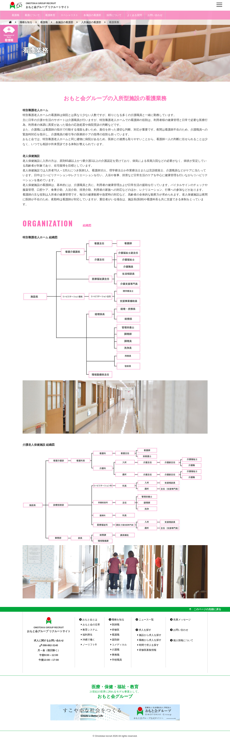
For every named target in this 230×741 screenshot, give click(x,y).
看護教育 (50, 15)
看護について (32, 15)
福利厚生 (86, 634)
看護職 (15, 15)
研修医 (115, 629)
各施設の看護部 (92, 15)
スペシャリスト (69, 15)
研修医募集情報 (146, 649)
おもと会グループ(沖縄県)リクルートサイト (16, 5)
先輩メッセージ (180, 619)
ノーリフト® (89, 644)
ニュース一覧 (145, 619)
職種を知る (116, 619)
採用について (114, 15)
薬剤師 (115, 639)
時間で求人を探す (148, 645)
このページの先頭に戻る (205, 609)
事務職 (115, 654)
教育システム (89, 629)
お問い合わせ (154, 15)
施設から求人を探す (149, 635)
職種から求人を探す (149, 640)
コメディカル (118, 644)
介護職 (115, 649)
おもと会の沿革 (90, 624)
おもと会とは (88, 619)
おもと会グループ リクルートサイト (47, 5)
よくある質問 (134, 15)
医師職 (115, 624)
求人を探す (143, 629)
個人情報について (181, 640)
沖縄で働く (88, 639)
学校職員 (116, 659)
